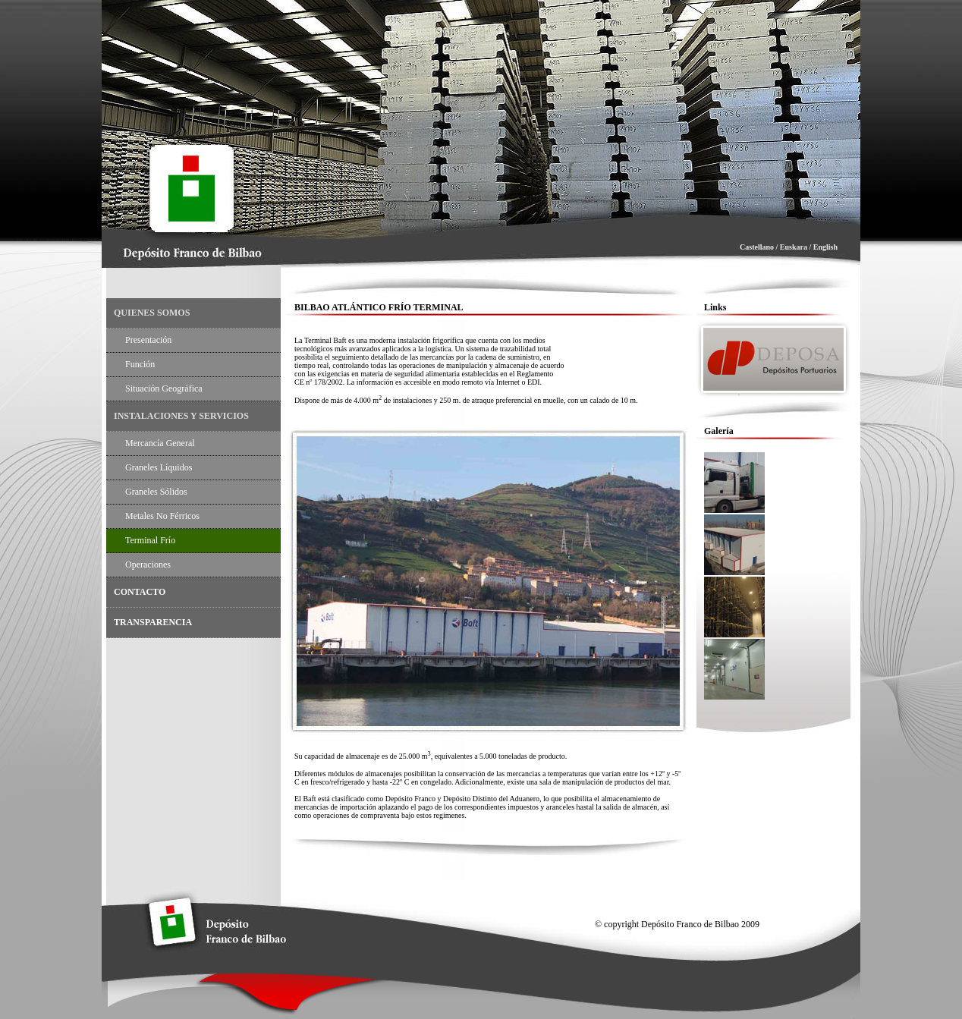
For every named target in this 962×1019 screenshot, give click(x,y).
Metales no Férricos (162, 516)
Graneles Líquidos (158, 467)
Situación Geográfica (164, 388)
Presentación (148, 340)
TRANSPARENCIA (153, 622)
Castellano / (760, 247)
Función (140, 364)
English (825, 247)
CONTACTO (139, 592)
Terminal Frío (150, 540)
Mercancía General (160, 443)
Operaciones (148, 564)
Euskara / (795, 247)
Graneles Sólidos (156, 491)
